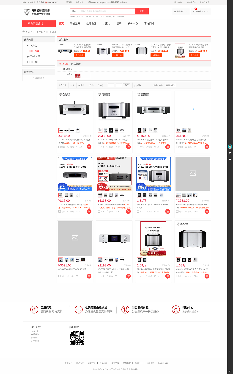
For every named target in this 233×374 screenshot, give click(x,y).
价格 (100, 85)
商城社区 (139, 363)
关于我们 (35, 341)
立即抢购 (79, 55)
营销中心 (92, 363)
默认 (72, 85)
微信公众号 (204, 2)
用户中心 (179, 2)
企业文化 (35, 331)
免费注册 (79, 2)
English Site (163, 363)
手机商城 (103, 363)
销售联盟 (127, 363)
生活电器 (91, 23)
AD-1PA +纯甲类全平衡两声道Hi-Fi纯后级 (153, 272)
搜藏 (70, 147)
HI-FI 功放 (34, 51)
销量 (80, 85)
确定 (127, 85)
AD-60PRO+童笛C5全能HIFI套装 (72, 269)
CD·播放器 (35, 56)
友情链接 (115, 363)
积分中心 (133, 23)
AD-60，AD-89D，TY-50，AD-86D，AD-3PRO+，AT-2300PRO (97, 17)
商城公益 (150, 363)
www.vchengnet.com (101, 2)
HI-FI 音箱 (34, 62)
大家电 (106, 23)
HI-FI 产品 (38, 31)
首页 (61, 23)
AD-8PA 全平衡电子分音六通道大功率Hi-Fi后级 (192, 272)
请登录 (69, 2)
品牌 (119, 23)
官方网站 (149, 23)
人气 (90, 85)
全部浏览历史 (38, 78)
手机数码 (75, 23)
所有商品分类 (35, 23)
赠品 (137, 85)
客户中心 (191, 2)
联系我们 (35, 334)
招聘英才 (35, 337)
